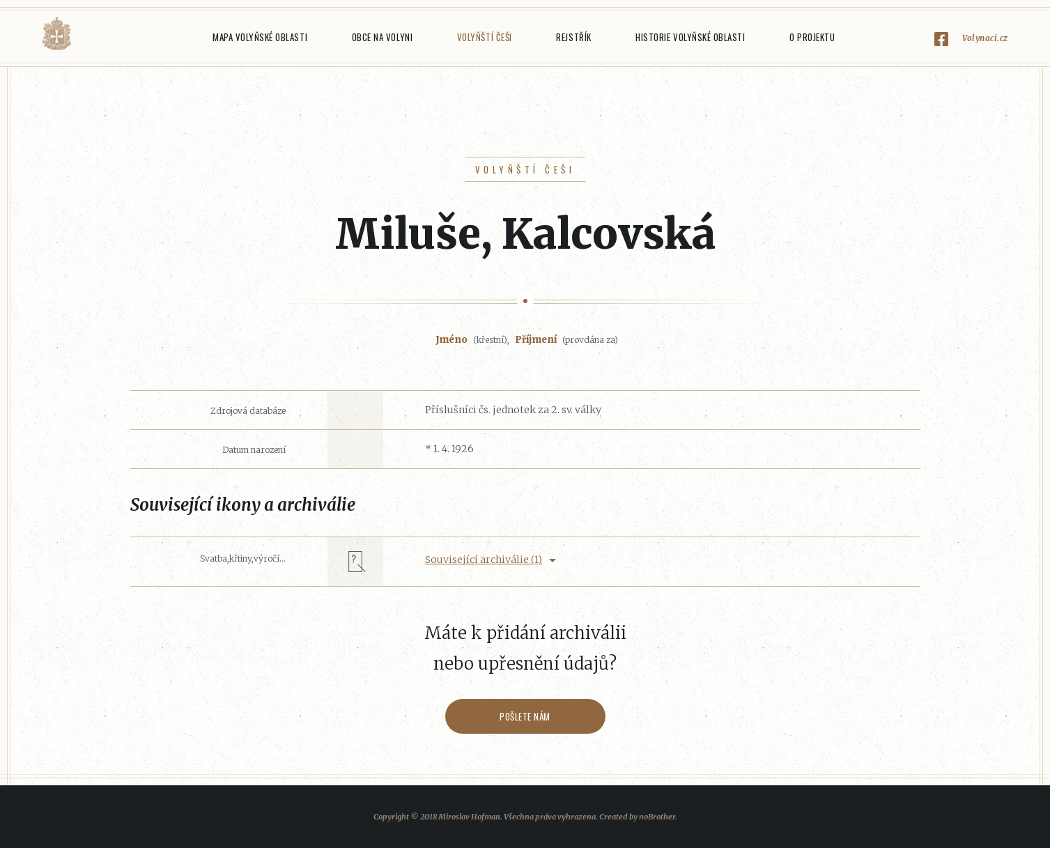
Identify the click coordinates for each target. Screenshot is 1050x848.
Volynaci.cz (985, 38)
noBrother (657, 817)
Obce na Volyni (382, 37)
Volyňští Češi (484, 37)
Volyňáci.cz (56, 33)
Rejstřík (573, 37)
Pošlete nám (525, 716)
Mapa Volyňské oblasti (260, 37)
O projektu (812, 37)
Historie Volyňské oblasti (690, 37)
